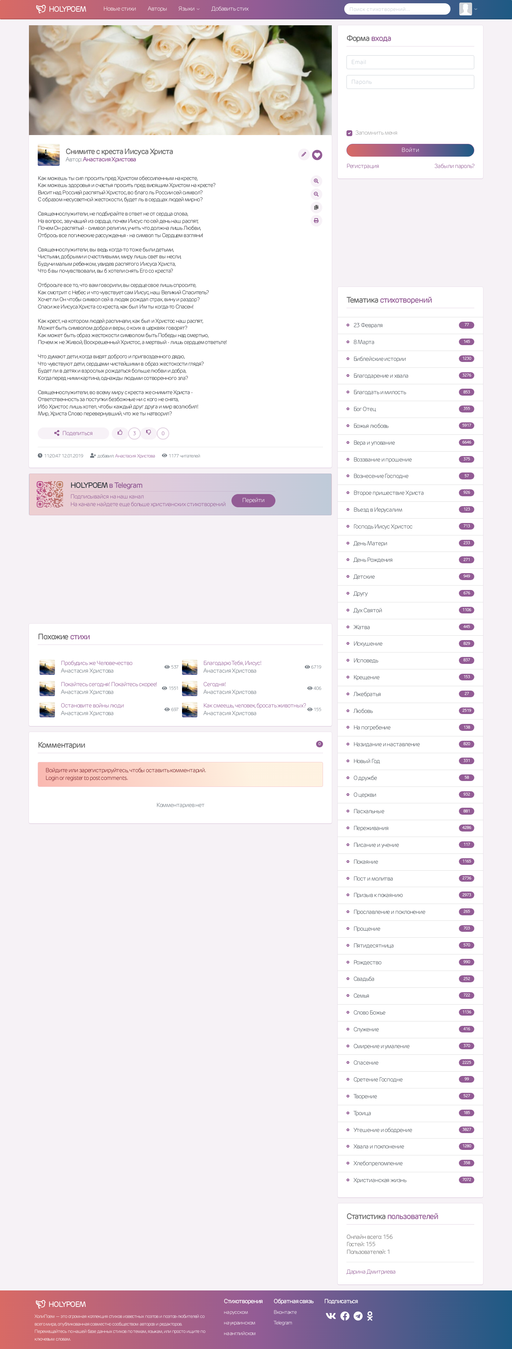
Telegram (283, 1322)
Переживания (410, 828)
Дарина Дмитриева (371, 1271)
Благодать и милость (410, 392)
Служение (410, 1029)
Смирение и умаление (410, 1046)
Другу (410, 593)
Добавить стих (229, 8)
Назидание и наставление (410, 744)
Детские (410, 576)
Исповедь (410, 660)
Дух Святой (410, 610)
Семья (410, 995)
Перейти (253, 500)
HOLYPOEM (88, 485)
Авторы (157, 8)
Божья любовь (410, 426)
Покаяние (410, 862)
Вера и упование (410, 442)
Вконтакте (285, 1312)
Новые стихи (119, 8)
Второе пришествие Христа (410, 493)
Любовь (410, 711)
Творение (410, 1096)
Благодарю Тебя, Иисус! (232, 663)
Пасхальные (410, 811)
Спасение (410, 1062)
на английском (240, 1333)
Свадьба (410, 979)
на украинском (239, 1322)
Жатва (410, 627)
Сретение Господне (410, 1079)
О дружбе (410, 778)
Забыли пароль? (454, 166)
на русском (236, 1312)
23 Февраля (410, 325)
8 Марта (410, 342)
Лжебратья (410, 694)
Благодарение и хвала (410, 376)
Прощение (410, 929)
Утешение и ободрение (410, 1130)
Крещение (410, 677)
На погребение (410, 727)
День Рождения (410, 560)
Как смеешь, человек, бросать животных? (254, 705)
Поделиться (73, 433)
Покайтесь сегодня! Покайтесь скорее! (109, 684)
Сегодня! (214, 684)
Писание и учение (410, 845)
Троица (410, 1113)
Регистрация (362, 166)
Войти (410, 150)
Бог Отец (410, 409)
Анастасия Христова (109, 159)
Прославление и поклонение (410, 912)
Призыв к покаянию (410, 895)
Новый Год (410, 761)
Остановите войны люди (92, 705)
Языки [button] (186, 8)
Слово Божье (410, 1012)
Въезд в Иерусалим (410, 509)
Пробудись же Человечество (96, 663)
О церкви (410, 795)
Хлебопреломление (410, 1163)
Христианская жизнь (410, 1180)
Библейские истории (410, 359)
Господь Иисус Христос (410, 526)
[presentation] (402, 109)
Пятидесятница (410, 945)
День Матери (410, 543)
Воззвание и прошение (410, 459)
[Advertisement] (180, 572)
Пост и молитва (410, 878)
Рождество (410, 962)
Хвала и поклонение (410, 1146)
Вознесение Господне (410, 476)
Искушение (410, 643)
